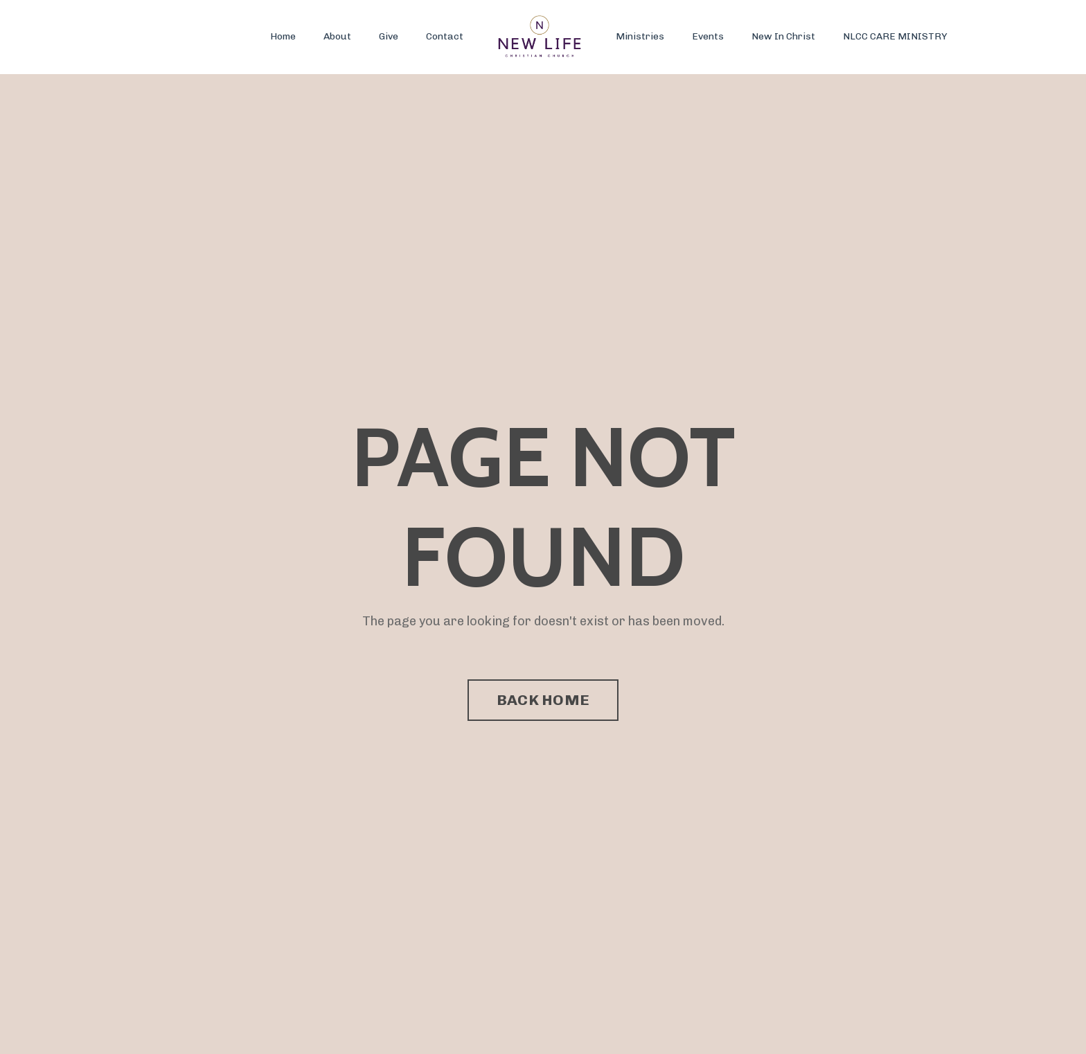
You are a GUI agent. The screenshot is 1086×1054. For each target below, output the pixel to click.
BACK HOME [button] (543, 699)
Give (388, 36)
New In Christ (783, 36)
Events (708, 36)
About (337, 36)
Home (283, 36)
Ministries (640, 36)
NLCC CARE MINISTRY (895, 36)
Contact (444, 36)
